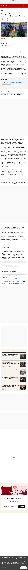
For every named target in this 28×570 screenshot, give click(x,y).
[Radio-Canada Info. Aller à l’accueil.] (5, 5)
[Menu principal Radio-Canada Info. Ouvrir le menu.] (1, 5)
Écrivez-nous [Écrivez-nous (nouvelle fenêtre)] (5, 273)
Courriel (4, 504)
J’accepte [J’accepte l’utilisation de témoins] (23, 567)
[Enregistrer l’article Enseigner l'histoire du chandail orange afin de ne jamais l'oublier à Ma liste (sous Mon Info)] (5, 19)
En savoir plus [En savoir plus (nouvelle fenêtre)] (4, 567)
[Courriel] (10, 506)
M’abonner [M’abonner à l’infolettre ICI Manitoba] (22, 506)
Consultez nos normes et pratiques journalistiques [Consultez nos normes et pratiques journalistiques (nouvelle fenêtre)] (13, 283)
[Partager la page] (2, 19)
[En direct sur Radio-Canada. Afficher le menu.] (23, 5)
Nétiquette (15, 255)
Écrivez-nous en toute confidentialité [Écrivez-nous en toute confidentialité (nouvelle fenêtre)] (10, 278)
